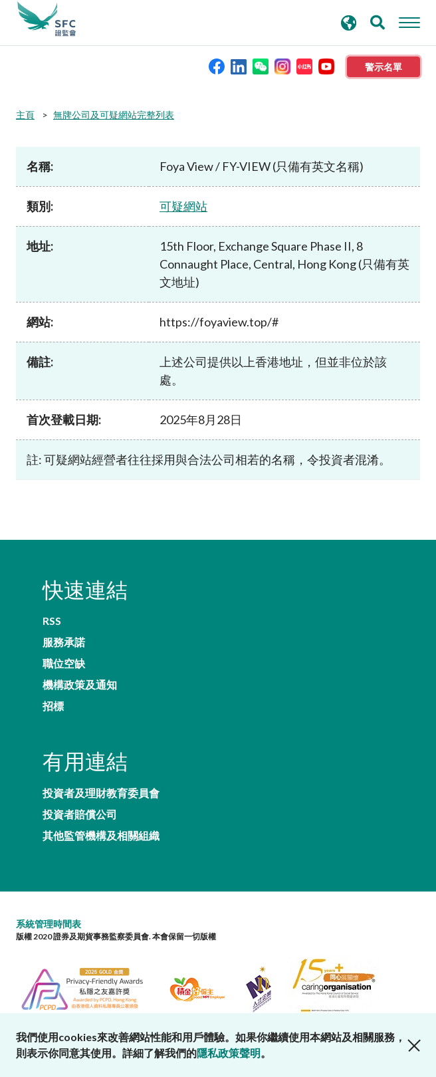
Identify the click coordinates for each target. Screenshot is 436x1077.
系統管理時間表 (48, 923)
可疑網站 (183, 206)
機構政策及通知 (80, 684)
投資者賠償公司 (80, 814)
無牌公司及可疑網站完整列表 (113, 114)
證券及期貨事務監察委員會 (46, 19)
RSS (52, 621)
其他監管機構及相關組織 (101, 835)
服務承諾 (64, 642)
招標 (53, 706)
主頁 (25, 114)
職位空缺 (64, 663)
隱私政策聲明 (229, 1052)
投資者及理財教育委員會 (101, 793)
